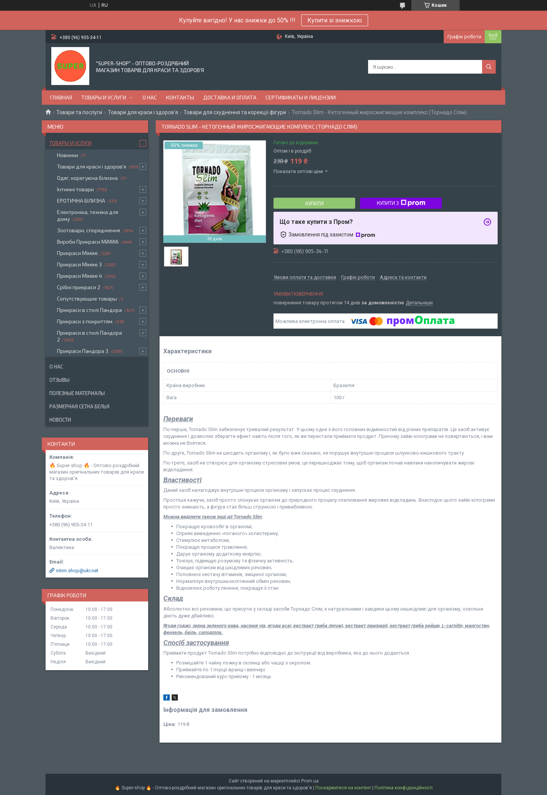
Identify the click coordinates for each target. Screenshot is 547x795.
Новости (60, 420)
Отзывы (59, 380)
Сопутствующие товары (87, 298)
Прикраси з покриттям (84, 321)
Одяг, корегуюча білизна (87, 178)
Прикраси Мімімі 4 (79, 275)
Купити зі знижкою (334, 20)
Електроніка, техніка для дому (87, 215)
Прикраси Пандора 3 (82, 351)
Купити (314, 203)
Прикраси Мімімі (77, 253)
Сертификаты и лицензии (301, 97)
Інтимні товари (75, 189)
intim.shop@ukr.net (77, 570)
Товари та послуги (79, 112)
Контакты (180, 97)
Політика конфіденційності (404, 787)
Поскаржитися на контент (343, 787)
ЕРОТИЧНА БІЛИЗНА (81, 200)
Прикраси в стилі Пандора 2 (89, 336)
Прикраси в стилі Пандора (89, 310)
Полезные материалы (77, 393)
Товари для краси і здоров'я (143, 112)
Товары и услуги (103, 97)
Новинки (67, 155)
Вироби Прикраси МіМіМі (88, 241)
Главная (61, 97)
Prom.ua (310, 781)
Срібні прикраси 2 (78, 287)
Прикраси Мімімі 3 (79, 264)
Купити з (401, 203)
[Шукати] (489, 67)
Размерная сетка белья (79, 406)
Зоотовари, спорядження (88, 230)
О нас (149, 97)
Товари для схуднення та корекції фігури (234, 112)
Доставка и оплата (229, 97)
